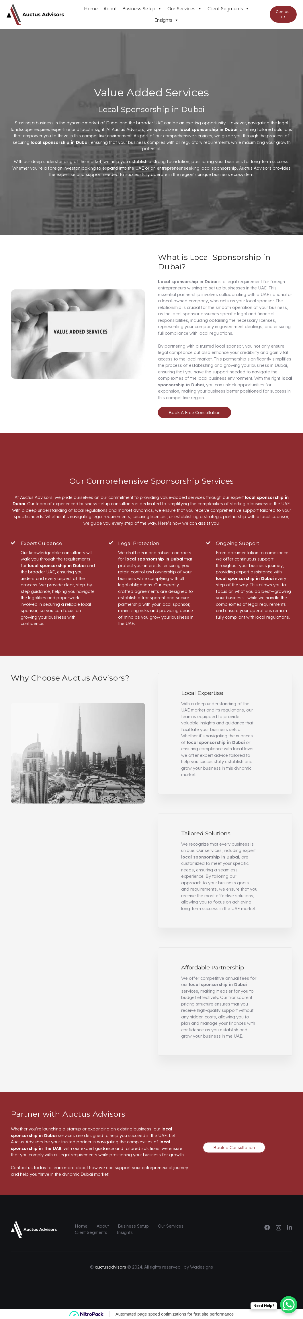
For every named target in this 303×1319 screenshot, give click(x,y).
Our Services (184, 8)
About (110, 8)
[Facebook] (267, 1227)
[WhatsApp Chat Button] (288, 1304)
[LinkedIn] (289, 1227)
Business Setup (142, 8)
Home (91, 8)
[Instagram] (278, 1228)
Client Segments (228, 8)
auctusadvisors (110, 1267)
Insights (167, 20)
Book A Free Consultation (194, 412)
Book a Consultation (234, 1147)
